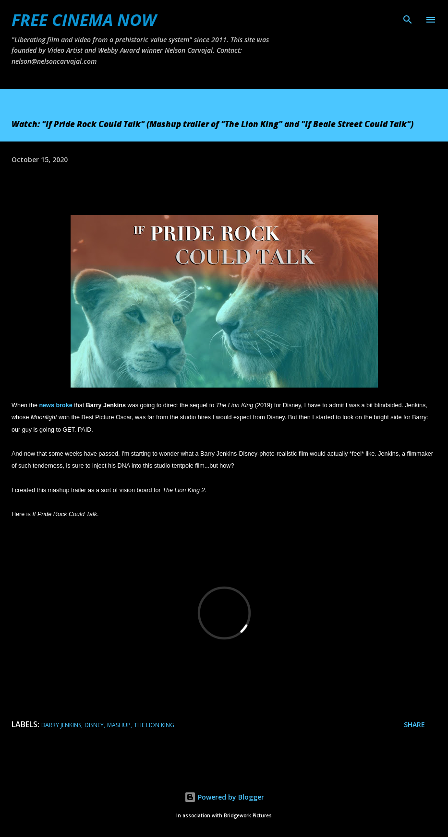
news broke (55, 405)
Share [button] (414, 724)
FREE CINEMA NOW (84, 20)
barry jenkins (61, 725)
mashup (119, 725)
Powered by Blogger (224, 797)
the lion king (154, 725)
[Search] (407, 17)
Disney (94, 725)
